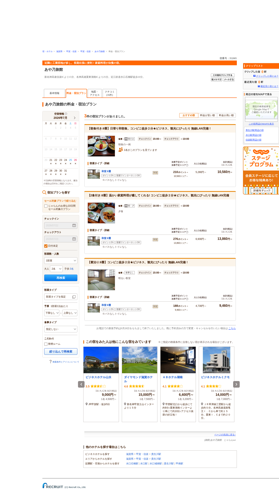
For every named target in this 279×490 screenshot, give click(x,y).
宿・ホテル (47, 51)
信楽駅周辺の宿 (253, 140)
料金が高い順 (226, 115)
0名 (72, 268)
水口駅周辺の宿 (253, 135)
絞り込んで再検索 (60, 351)
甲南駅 (179, 463)
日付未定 (51, 246)
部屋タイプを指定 (56, 296)
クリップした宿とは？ (267, 76)
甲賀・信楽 (71, 51)
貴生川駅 (156, 454)
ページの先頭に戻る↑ (225, 434)
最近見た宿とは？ (270, 86)
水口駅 (144, 463)
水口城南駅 (156, 463)
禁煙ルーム (52, 344)
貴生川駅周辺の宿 (255, 130)
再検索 (60, 277)
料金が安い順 (207, 115)
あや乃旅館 (100, 51)
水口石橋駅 (132, 463)
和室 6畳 (106, 171)
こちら (232, 328)
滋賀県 (59, 51)
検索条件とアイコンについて (64, 362)
